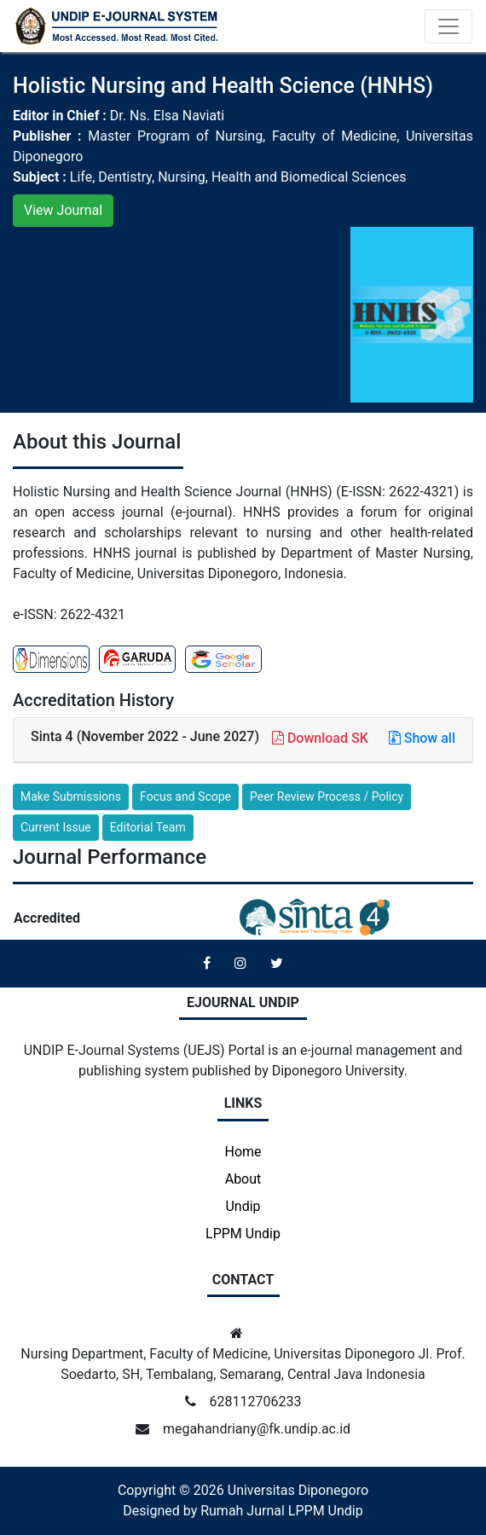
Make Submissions (70, 796)
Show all (422, 738)
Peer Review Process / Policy (326, 796)
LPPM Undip (243, 1233)
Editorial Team (148, 827)
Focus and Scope (185, 796)
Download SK (322, 738)
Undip (242, 1206)
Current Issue (55, 827)
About (243, 1179)
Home (242, 1152)
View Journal (63, 210)
